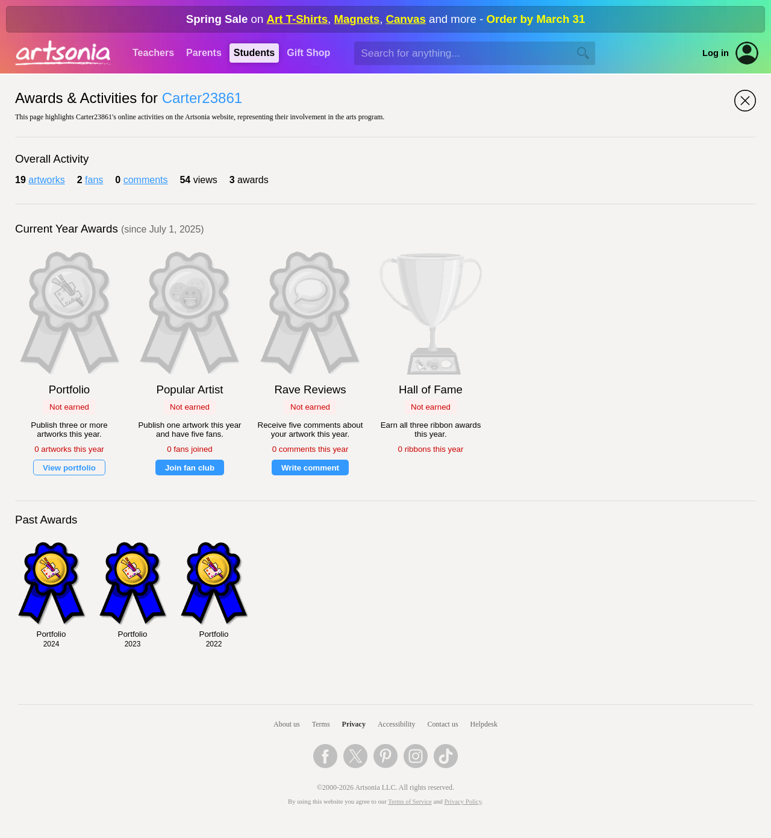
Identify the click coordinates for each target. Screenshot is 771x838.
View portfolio (69, 467)
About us (286, 724)
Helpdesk (484, 724)
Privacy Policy (463, 801)
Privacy (354, 724)
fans (94, 180)
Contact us (443, 724)
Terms (321, 724)
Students (254, 53)
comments (145, 180)
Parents (204, 53)
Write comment (310, 467)
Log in (715, 53)
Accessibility (397, 724)
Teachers (153, 53)
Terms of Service (410, 801)
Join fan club (189, 467)
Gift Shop (308, 53)
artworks (46, 180)
